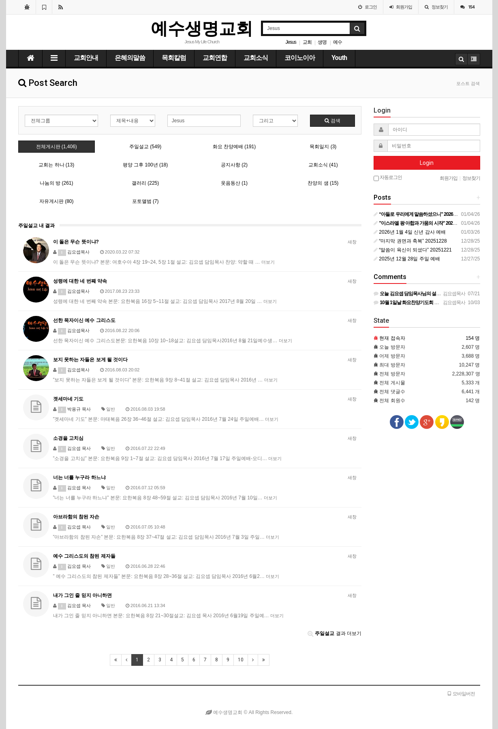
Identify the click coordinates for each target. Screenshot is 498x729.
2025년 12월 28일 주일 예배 (407, 259)
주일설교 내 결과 (36, 225)
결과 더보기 (334, 633)
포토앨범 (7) (145, 201)
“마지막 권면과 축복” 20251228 (410, 241)
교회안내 (86, 58)
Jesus (290, 42)
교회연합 (215, 58)
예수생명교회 (202, 28)
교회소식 (256, 58)
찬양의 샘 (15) (323, 183)
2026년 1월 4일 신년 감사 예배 (410, 232)
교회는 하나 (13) (56, 165)
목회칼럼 (174, 58)
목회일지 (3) (323, 146)
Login (427, 163)
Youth (339, 58)
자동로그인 (388, 178)
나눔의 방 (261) (56, 183)
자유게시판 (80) (56, 201)
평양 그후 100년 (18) (145, 165)
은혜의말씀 (130, 58)
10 (241, 660)
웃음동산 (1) (234, 183)
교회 (307, 42)
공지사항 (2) (234, 165)
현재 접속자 (392, 338)
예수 (337, 42)
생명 (322, 42)
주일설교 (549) (145, 146)
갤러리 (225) (145, 183)
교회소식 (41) (323, 165)
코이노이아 (299, 58)
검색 (332, 121)
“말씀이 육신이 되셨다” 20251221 (413, 250)
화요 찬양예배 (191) (234, 146)
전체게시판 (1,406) (56, 146)
